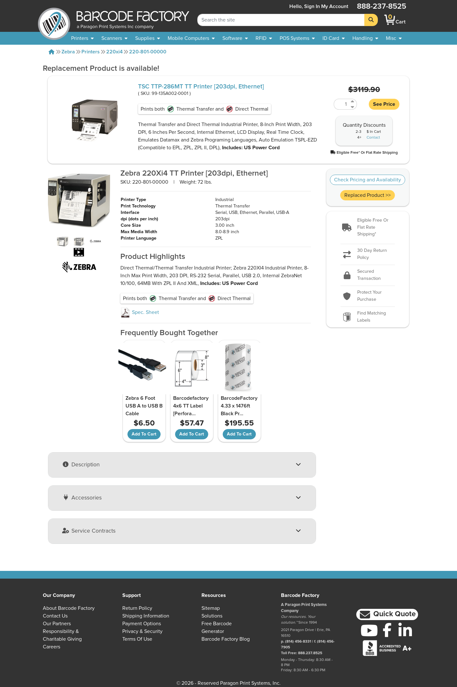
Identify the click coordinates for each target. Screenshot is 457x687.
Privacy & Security (142, 631)
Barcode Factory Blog (225, 639)
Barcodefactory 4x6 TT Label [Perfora (191, 406)
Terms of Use (137, 639)
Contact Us (55, 615)
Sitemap (210, 608)
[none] (394, 38)
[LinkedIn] (405, 630)
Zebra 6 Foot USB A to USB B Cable (144, 406)
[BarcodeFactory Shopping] (390, 20)
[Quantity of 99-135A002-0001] (341, 104)
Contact (373, 138)
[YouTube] (369, 630)
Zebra (68, 51)
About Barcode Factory (69, 608)
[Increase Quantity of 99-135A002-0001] (353, 101)
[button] (364, 152)
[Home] (51, 51)
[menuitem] (82, 38)
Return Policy (137, 608)
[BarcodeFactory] (54, 20)
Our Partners (57, 623)
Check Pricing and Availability (367, 179)
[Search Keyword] (281, 20)
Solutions (211, 615)
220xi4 (114, 51)
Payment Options (141, 623)
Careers (51, 646)
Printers (90, 51)
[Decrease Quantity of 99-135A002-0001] (353, 107)
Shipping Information (145, 615)
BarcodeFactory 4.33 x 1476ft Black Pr (239, 406)
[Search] (371, 20)
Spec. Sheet (139, 312)
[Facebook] (387, 630)
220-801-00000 (147, 51)
